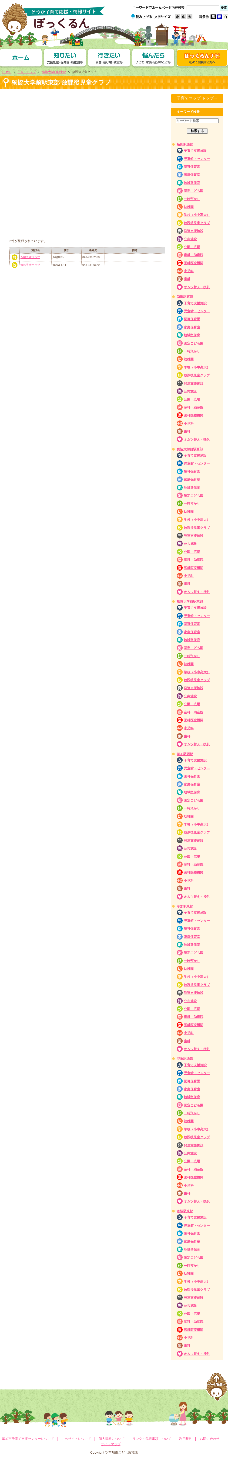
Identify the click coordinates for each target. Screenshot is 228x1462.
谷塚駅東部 (185, 1211)
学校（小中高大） (197, 215)
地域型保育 (192, 183)
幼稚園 (189, 207)
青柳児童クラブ (30, 265)
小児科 (189, 271)
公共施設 (190, 239)
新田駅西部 (185, 144)
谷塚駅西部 (185, 1058)
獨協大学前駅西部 (190, 449)
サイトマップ (111, 1444)
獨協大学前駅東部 (54, 72)
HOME (6, 72)
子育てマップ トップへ (197, 98)
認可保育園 (192, 167)
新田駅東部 (185, 297)
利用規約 (185, 1439)
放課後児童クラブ (197, 223)
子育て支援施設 (195, 151)
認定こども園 (193, 191)
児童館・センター (197, 159)
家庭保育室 (192, 175)
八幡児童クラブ (30, 257)
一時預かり (192, 199)
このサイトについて (76, 1439)
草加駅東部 (185, 906)
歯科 (187, 279)
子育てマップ (26, 72)
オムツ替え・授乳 (197, 287)
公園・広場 (192, 247)
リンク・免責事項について (151, 1439)
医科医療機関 (193, 263)
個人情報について (112, 1439)
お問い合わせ (209, 1439)
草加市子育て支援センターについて (28, 1439)
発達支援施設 (193, 231)
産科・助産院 (193, 255)
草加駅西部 (185, 754)
